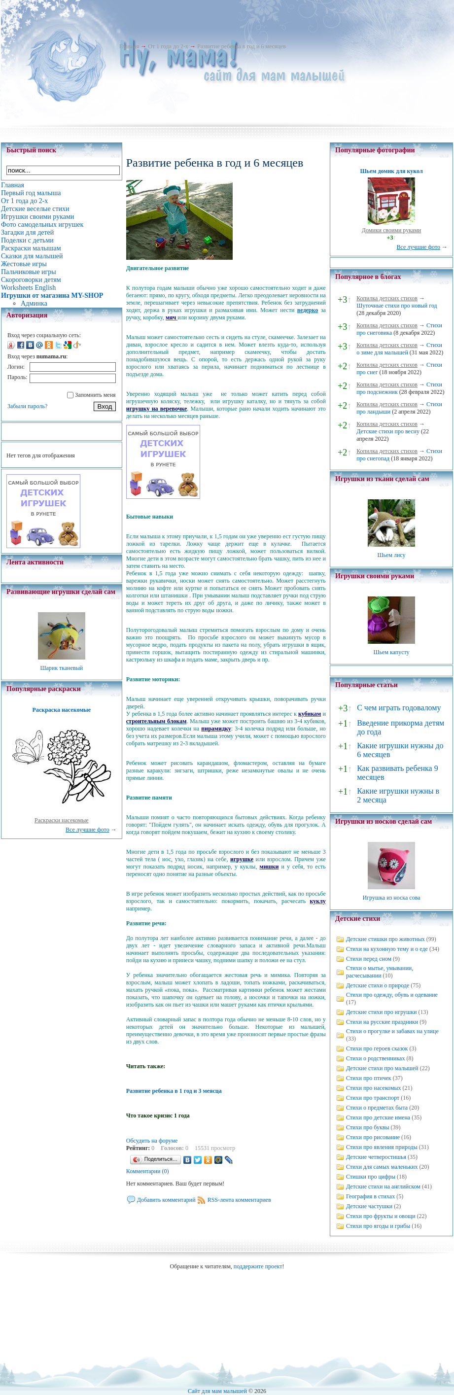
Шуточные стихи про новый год (396, 305)
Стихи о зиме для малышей (399, 349)
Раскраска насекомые (62, 709)
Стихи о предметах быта (377, 1107)
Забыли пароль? (27, 406)
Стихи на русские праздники (382, 1021)
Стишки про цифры (370, 1176)
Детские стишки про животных (385, 939)
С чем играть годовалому (399, 707)
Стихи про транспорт (372, 1097)
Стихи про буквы (367, 1127)
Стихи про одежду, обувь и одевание (392, 994)
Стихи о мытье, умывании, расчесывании (379, 972)
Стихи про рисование (373, 1137)
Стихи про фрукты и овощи (381, 1216)
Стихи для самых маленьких (382, 1166)
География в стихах (370, 1196)
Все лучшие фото (87, 829)
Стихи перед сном (368, 958)
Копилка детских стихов (387, 298)
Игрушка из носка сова (391, 897)
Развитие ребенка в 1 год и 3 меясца (174, 1090)
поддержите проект (258, 1266)
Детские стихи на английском (383, 1186)
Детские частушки (369, 1206)
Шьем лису (391, 555)
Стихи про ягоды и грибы (378, 1225)
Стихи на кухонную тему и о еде (387, 948)
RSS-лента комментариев (239, 1199)
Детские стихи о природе (377, 985)
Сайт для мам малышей (217, 1391)
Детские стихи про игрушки (381, 1012)
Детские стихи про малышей (382, 1068)
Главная (129, 46)
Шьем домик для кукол (391, 171)
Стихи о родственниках (375, 1058)
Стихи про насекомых (373, 1087)
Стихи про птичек (368, 1078)
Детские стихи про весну (387, 431)
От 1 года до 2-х (168, 46)
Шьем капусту (391, 652)
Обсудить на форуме (152, 1140)
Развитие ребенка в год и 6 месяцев (241, 46)
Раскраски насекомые (62, 820)
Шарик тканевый (61, 667)
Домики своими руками (391, 230)
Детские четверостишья (376, 1156)
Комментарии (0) (147, 1171)
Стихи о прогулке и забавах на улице (392, 1031)
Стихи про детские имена (378, 1117)
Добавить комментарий (166, 1199)
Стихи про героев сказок (377, 1048)
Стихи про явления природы (382, 1147)
